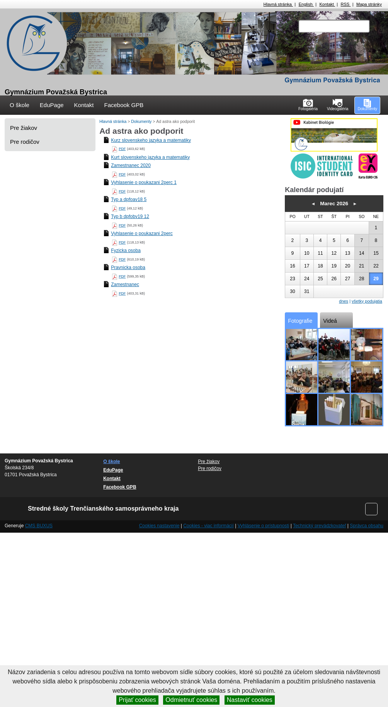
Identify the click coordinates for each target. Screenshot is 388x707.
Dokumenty (142, 121)
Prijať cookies (137, 700)
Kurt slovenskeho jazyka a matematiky (150, 157)
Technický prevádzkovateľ (319, 525)
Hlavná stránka (278, 4)
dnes (343, 301)
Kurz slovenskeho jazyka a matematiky (151, 140)
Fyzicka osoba (126, 250)
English (306, 4)
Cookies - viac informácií (208, 525)
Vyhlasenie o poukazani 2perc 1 (144, 182)
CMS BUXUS (39, 525)
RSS (346, 4)
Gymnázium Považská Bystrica (56, 92)
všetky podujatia (367, 301)
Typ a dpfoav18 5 (128, 199)
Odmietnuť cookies (191, 700)
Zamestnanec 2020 (131, 165)
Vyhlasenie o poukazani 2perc (142, 233)
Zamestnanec (125, 284)
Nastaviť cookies (249, 700)
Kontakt (327, 4)
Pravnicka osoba (128, 267)
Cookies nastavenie (159, 525)
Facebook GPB (123, 105)
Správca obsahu (366, 525)
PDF (122, 149)
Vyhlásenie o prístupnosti (263, 525)
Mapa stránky (369, 4)
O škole (19, 105)
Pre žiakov (23, 127)
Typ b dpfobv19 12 (130, 216)
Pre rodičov (24, 141)
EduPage (52, 105)
